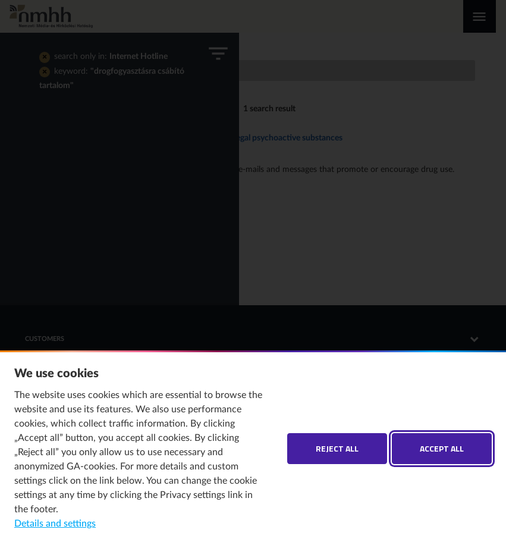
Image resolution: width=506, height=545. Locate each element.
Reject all (337, 448)
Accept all (442, 448)
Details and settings (55, 523)
